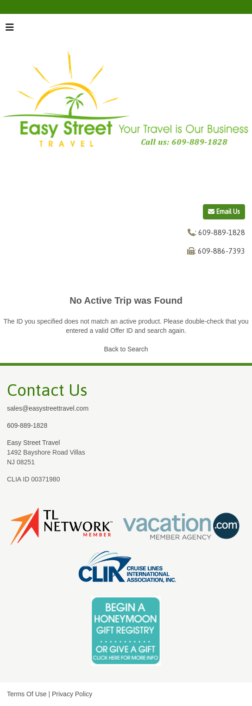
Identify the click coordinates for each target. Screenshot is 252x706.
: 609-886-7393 (220, 251)
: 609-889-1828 (220, 232)
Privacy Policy (72, 694)
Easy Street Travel (33, 442)
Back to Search (126, 349)
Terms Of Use (27, 694)
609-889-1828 (27, 425)
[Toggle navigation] (9, 29)
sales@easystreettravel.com (47, 408)
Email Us (224, 211)
